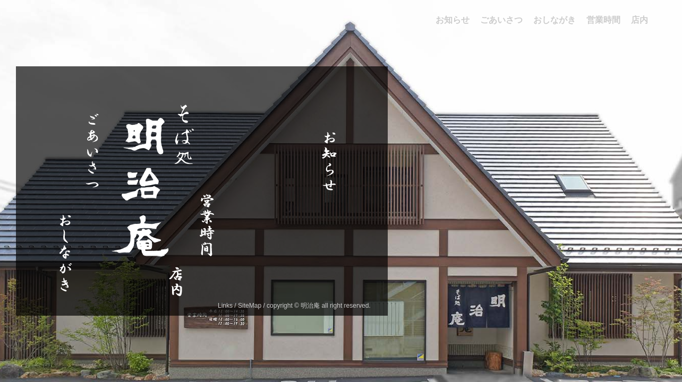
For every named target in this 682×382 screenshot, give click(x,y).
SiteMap (249, 305)
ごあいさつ (501, 19)
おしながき (63, 308)
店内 (639, 19)
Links (225, 305)
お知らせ (453, 19)
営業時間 (205, 262)
